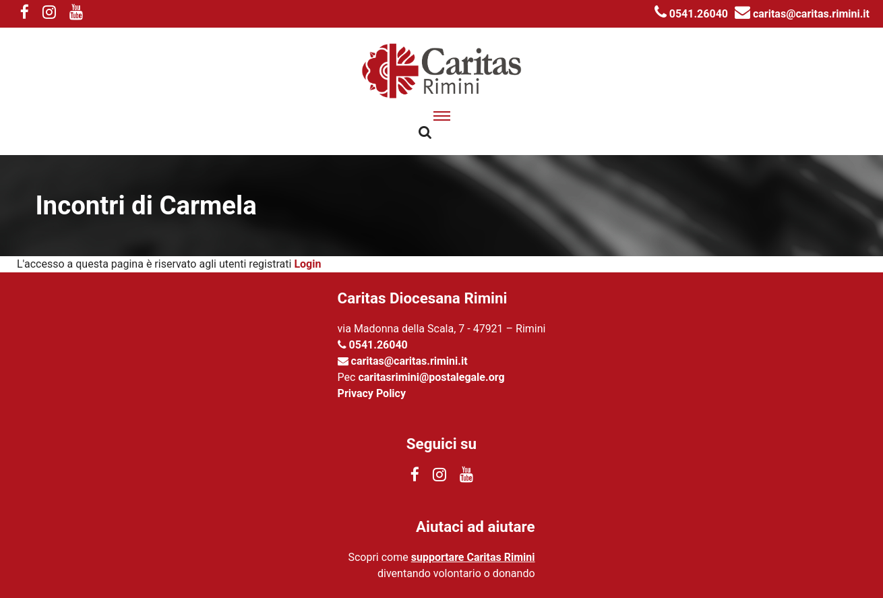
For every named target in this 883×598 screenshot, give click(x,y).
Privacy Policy (372, 393)
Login (307, 264)
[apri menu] (441, 116)
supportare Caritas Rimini (473, 557)
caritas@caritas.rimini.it (802, 13)
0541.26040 (691, 13)
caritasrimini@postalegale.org (431, 377)
